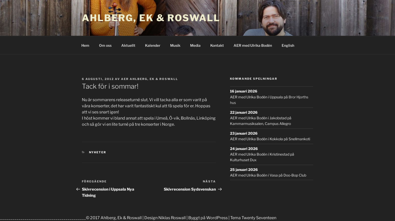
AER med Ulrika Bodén (253, 45)
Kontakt (217, 45)
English (288, 45)
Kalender (152, 45)
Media (195, 45)
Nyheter (97, 152)
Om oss (105, 45)
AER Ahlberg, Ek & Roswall (149, 79)
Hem (85, 45)
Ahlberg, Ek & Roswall (151, 18)
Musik (175, 45)
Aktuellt (128, 45)
